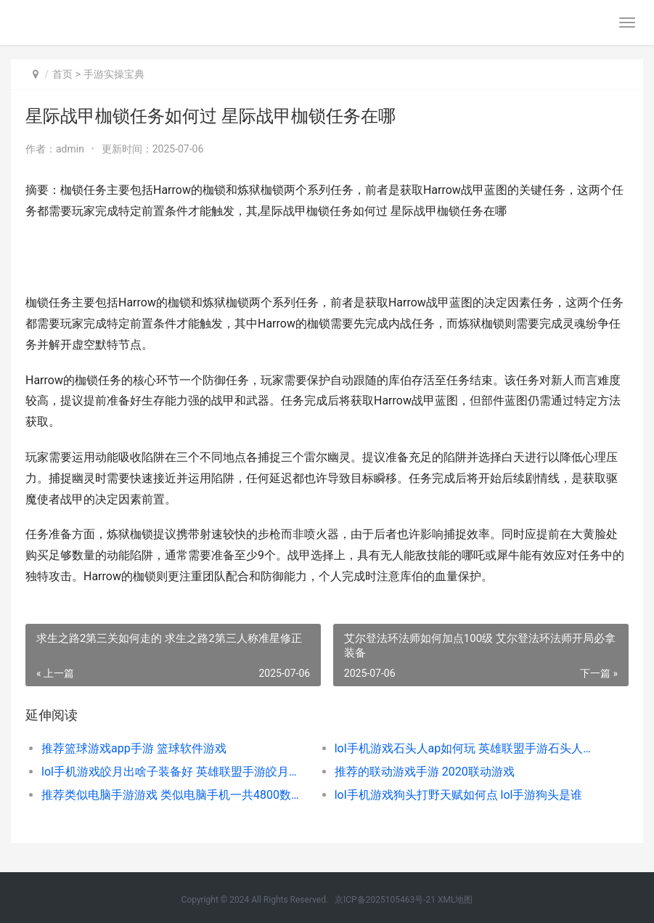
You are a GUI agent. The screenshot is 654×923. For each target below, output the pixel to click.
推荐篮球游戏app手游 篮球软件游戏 (133, 748)
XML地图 (455, 900)
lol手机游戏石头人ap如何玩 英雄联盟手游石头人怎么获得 (466, 748)
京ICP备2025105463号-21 (385, 900)
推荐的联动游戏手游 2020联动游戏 (425, 771)
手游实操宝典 (113, 74)
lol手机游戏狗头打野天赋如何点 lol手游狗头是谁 (459, 795)
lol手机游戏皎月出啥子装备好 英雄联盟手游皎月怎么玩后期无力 (173, 771)
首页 (62, 74)
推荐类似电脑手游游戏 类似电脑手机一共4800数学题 (173, 795)
